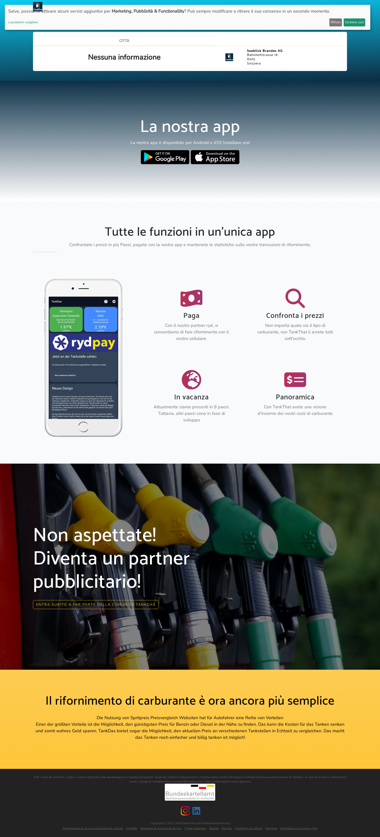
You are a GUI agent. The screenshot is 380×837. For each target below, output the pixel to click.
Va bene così (354, 22)
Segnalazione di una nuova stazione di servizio (93, 828)
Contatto (131, 828)
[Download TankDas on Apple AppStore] (215, 157)
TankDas (52, 6)
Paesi (234, 6)
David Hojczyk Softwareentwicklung (206, 823)
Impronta (271, 828)
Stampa (214, 828)
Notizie (209, 6)
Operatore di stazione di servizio (161, 828)
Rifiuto (335, 22)
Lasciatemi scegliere (23, 22)
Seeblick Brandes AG (265, 51)
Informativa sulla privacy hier (298, 828)
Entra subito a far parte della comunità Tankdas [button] (96, 604)
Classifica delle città (263, 6)
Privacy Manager (195, 828)
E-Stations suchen (304, 6)
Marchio (227, 828)
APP (223, 6)
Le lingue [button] (334, 6)
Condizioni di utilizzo (248, 828)
